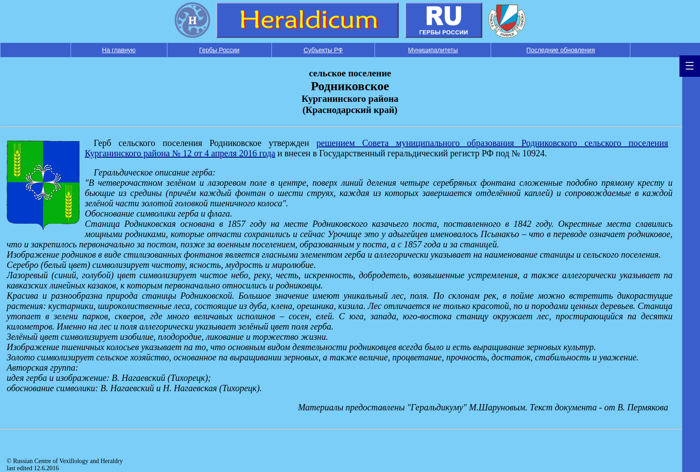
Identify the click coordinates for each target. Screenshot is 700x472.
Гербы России (219, 50)
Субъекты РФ (323, 50)
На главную (119, 50)
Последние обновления (560, 50)
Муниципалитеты (433, 50)
